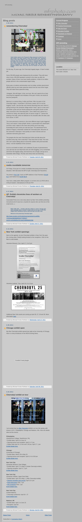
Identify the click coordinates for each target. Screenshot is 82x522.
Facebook (61, 36)
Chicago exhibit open (15, 328)
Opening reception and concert (16, 480)
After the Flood (62, 28)
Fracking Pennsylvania (64, 26)
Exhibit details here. (12, 446)
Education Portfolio (63, 31)
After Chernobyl (23, 428)
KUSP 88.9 (23, 177)
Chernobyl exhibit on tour (17, 395)
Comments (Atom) (16, 519)
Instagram (70, 58)
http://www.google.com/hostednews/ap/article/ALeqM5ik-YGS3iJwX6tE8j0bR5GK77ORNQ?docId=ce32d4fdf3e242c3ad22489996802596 (23, 218)
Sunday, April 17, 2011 (36, 223)
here (14, 316)
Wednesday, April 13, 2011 (38, 320)
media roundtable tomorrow (18, 165)
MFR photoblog (8, 4)
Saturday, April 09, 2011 (37, 386)
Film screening (11, 484)
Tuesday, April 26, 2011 (37, 157)
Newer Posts (7, 515)
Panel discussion (12, 482)
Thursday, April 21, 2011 (37, 186)
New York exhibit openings (17, 232)
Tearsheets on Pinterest (65, 34)
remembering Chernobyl (16, 26)
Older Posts (48, 515)
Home (28, 515)
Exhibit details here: (12, 458)
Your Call (16, 174)
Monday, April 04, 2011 (36, 510)
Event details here (11, 496)
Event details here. (11, 486)
